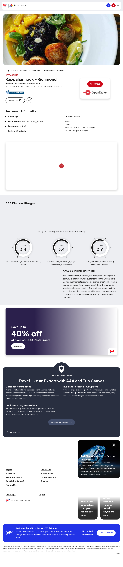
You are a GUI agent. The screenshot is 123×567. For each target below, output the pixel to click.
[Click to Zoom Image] (61, 39)
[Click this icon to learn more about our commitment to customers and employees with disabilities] (6, 520)
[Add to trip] (61, 166)
